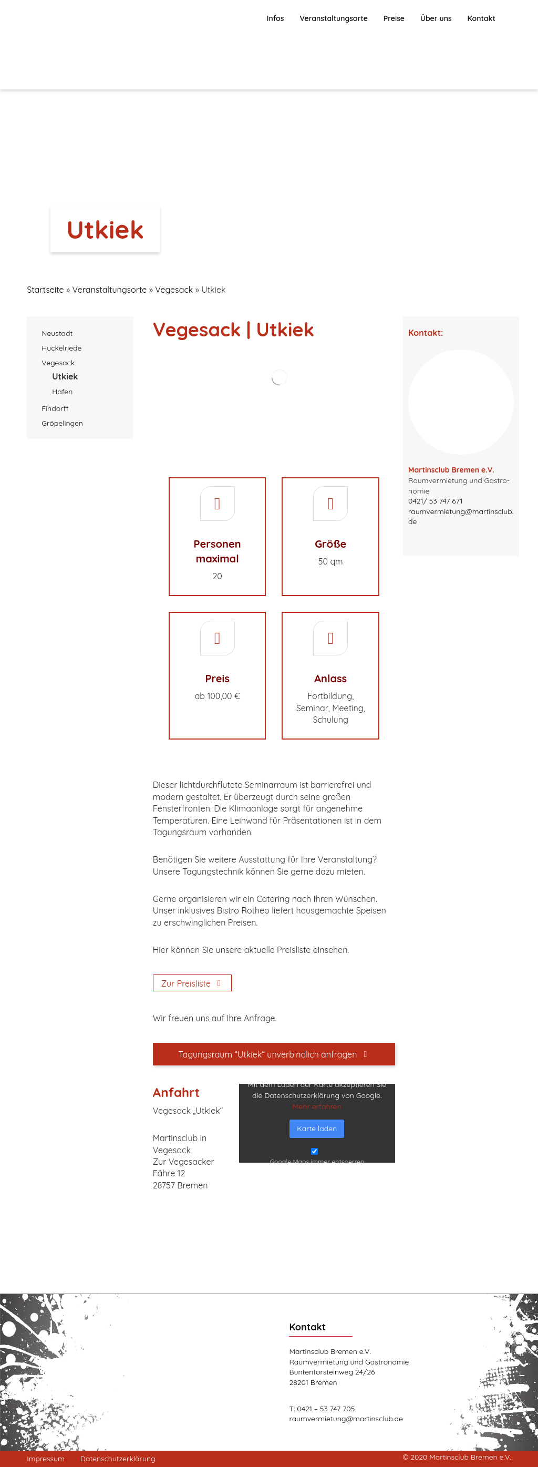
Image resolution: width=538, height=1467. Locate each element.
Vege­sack (58, 362)
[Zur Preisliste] (192, 982)
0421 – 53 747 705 (326, 1408)
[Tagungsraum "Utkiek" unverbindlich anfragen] (274, 1054)
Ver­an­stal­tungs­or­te (109, 289)
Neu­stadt (57, 333)
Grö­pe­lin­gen (62, 423)
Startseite (45, 289)
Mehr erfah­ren (317, 1106)
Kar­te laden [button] (317, 1128)
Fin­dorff (55, 408)
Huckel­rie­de (61, 348)
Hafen (62, 391)
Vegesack (174, 289)
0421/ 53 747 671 (435, 501)
